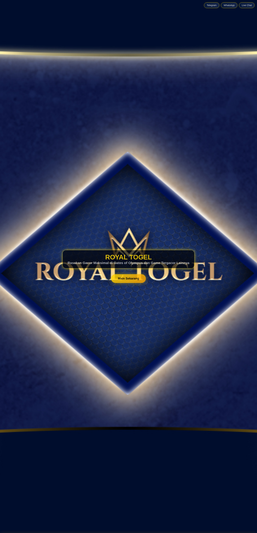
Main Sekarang (128, 278)
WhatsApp (229, 5)
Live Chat (247, 5)
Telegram (212, 5)
